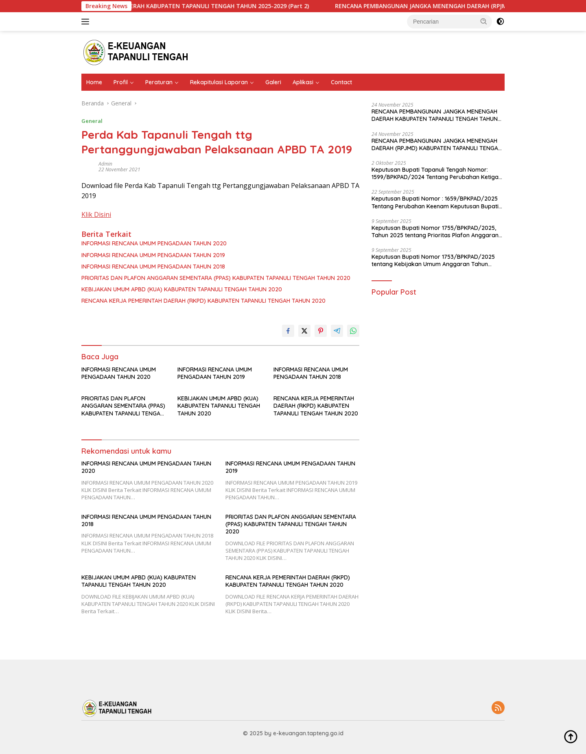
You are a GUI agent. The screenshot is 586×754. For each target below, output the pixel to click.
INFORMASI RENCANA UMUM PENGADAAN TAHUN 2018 (153, 266)
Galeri (273, 82)
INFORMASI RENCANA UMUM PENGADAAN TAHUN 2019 (153, 255)
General (92, 121)
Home (94, 82)
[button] (484, 21)
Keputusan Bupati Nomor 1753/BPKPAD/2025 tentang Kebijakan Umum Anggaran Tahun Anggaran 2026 (433, 260)
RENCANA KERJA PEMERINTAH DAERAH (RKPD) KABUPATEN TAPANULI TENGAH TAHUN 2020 (203, 300)
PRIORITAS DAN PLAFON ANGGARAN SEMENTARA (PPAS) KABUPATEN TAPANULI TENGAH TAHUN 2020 (215, 278)
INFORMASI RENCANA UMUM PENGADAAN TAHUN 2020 (154, 243)
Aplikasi (303, 82)
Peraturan (159, 82)
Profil (121, 82)
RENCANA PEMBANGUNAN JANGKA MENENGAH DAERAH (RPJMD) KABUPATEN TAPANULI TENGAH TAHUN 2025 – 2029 (437, 144)
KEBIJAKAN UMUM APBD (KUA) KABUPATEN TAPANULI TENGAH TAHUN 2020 (181, 289)
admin (105, 163)
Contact (341, 82)
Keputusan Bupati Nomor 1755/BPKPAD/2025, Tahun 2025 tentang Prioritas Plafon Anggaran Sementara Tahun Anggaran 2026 (435, 231)
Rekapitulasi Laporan (219, 82)
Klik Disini (96, 214)
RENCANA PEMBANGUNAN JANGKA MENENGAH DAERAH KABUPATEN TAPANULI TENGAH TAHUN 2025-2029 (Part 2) (188, 6)
